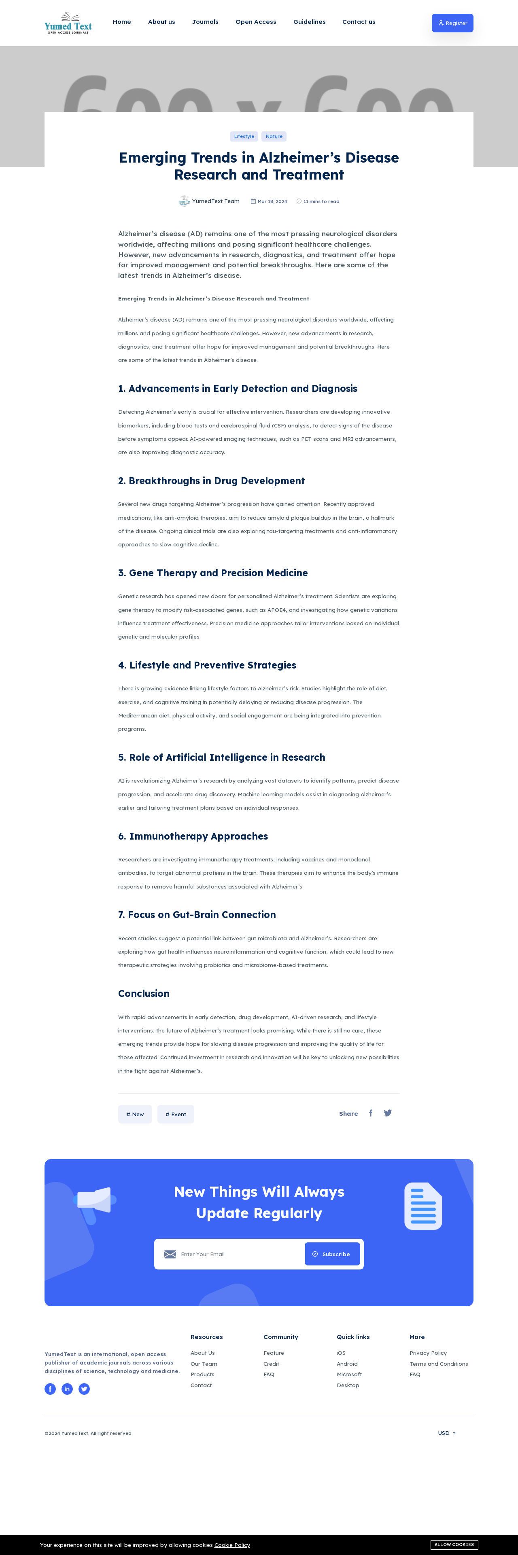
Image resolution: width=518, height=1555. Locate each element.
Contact (201, 1490)
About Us (203, 1458)
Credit (271, 1469)
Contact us (359, 21)
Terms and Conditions (439, 1469)
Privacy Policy (428, 1458)
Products (202, 1480)
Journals (205, 21)
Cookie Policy (232, 1545)
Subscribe (336, 1359)
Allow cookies (454, 1543)
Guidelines (309, 21)
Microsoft (349, 1480)
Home (122, 21)
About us (161, 21)
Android (347, 1469)
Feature (273, 1458)
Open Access (256, 21)
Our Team (204, 1469)
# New (135, 1219)
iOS (341, 1458)
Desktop (348, 1490)
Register (452, 23)
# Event (176, 1219)
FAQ (268, 1480)
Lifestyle (244, 207)
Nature (274, 207)
